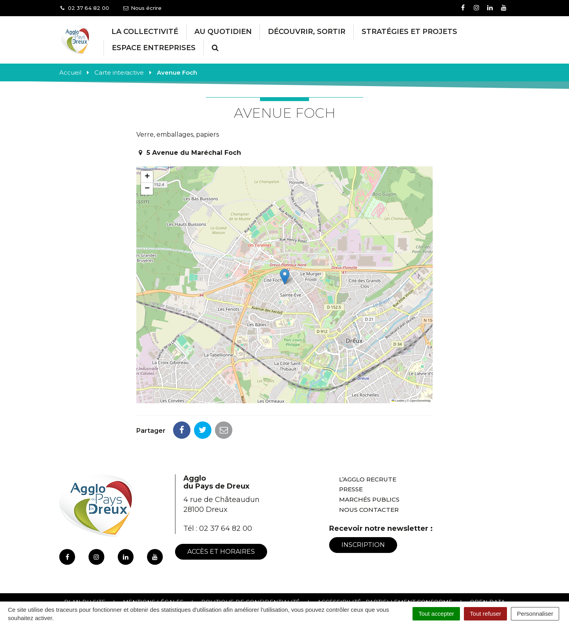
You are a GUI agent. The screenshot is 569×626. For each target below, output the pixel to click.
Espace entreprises (154, 47)
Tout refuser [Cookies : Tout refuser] (485, 613)
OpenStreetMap (420, 400)
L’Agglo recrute (367, 444)
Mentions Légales (153, 567)
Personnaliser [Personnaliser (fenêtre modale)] (535, 613)
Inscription (363, 509)
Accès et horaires (221, 516)
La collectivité (144, 31)
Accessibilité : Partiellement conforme (384, 567)
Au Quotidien (223, 31)
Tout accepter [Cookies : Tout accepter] (436, 613)
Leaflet (398, 400)
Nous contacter (369, 474)
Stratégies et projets (409, 31)
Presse (351, 454)
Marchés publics (369, 464)
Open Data (487, 567)
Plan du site (85, 567)
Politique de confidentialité (250, 567)
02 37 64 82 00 (225, 493)
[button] (285, 277)
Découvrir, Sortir (306, 31)
